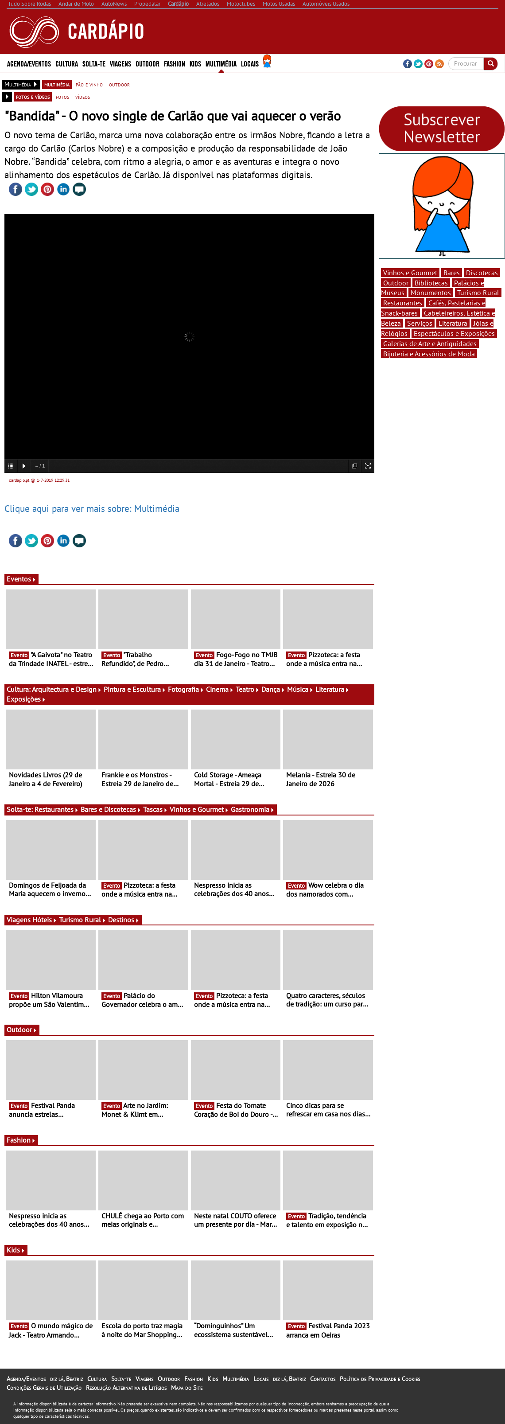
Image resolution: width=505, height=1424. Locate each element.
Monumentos (431, 292)
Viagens (120, 63)
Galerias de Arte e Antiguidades (430, 343)
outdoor (119, 84)
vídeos (82, 97)
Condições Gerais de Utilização (44, 1388)
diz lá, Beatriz (66, 1379)
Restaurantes (57, 809)
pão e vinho (89, 84)
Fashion (174, 63)
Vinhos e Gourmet (199, 809)
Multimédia (221, 63)
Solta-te (93, 63)
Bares (451, 272)
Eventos (21, 578)
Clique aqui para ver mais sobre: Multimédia (91, 508)
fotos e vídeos (33, 97)
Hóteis (44, 919)
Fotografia (186, 689)
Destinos (124, 919)
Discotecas (482, 272)
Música (300, 689)
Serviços (419, 323)
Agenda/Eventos (29, 63)
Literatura (332, 689)
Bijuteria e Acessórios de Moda (429, 353)
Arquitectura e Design (67, 689)
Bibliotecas (431, 282)
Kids (195, 63)
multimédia (57, 84)
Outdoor (147, 63)
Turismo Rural (82, 919)
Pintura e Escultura (135, 689)
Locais (250, 63)
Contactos (322, 1379)
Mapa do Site (186, 1388)
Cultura (66, 63)
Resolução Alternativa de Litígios (126, 1388)
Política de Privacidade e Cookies (380, 1379)
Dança (273, 689)
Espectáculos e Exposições (454, 333)
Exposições (26, 698)
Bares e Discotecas (111, 809)
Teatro (248, 689)
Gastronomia (253, 809)
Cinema (220, 689)
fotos (62, 97)
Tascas (155, 809)
